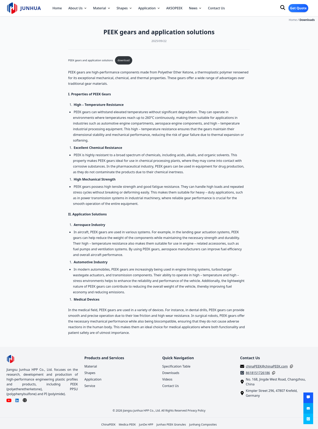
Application (149, 8)
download (123, 60)
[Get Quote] (308, 397)
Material (101, 8)
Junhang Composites (203, 424)
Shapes (124, 8)
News (195, 8)
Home (57, 8)
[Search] (282, 7)
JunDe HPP (146, 424)
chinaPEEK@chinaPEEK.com (267, 366)
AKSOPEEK (174, 8)
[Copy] (290, 366)
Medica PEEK (127, 424)
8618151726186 (258, 373)
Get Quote (298, 8)
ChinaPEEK (108, 424)
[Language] (25, 400)
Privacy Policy (196, 410)
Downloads (307, 20)
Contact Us (216, 8)
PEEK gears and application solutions (90, 60)
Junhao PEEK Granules (171, 424)
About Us (77, 8)
